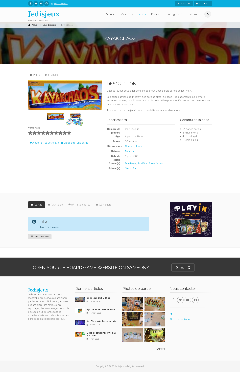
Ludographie (174, 14)
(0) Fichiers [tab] (103, 204)
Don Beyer (131, 163)
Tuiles (139, 146)
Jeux (141, 14)
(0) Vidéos (51, 75)
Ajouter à (35, 142)
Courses (130, 146)
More (160, 348)
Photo (35, 75)
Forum (193, 14)
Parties (155, 14)
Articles (125, 14)
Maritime (130, 151)
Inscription (184, 3)
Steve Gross (156, 163)
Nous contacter (59, 3)
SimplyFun (131, 168)
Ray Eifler (143, 163)
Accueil (109, 14)
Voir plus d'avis (40, 236)
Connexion (202, 3)
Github (183, 267)
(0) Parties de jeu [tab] (79, 204)
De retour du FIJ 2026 (98, 298)
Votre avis (51, 142)
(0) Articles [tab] (55, 204)
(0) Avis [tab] (36, 204)
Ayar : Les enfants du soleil (101, 309)
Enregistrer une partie (73, 142)
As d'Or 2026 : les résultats (101, 321)
